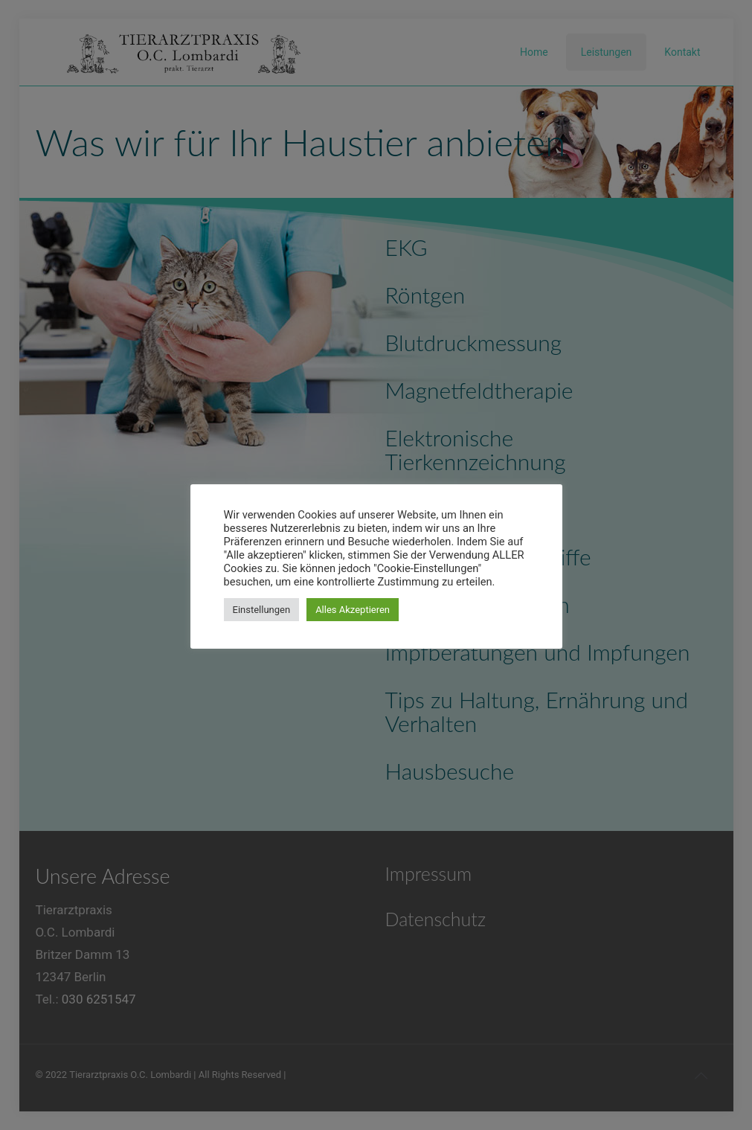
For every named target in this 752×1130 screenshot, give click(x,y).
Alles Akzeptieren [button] (352, 609)
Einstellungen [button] (262, 609)
